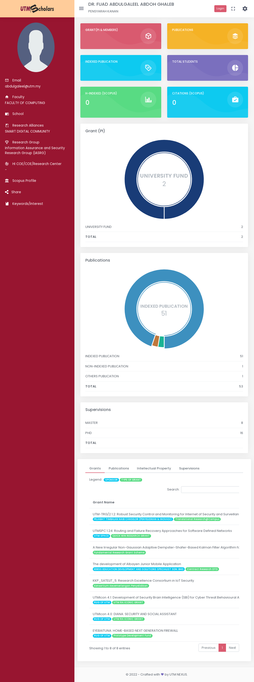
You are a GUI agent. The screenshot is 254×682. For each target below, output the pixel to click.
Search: (204, 489)
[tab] (95, 468)
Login (220, 8)
